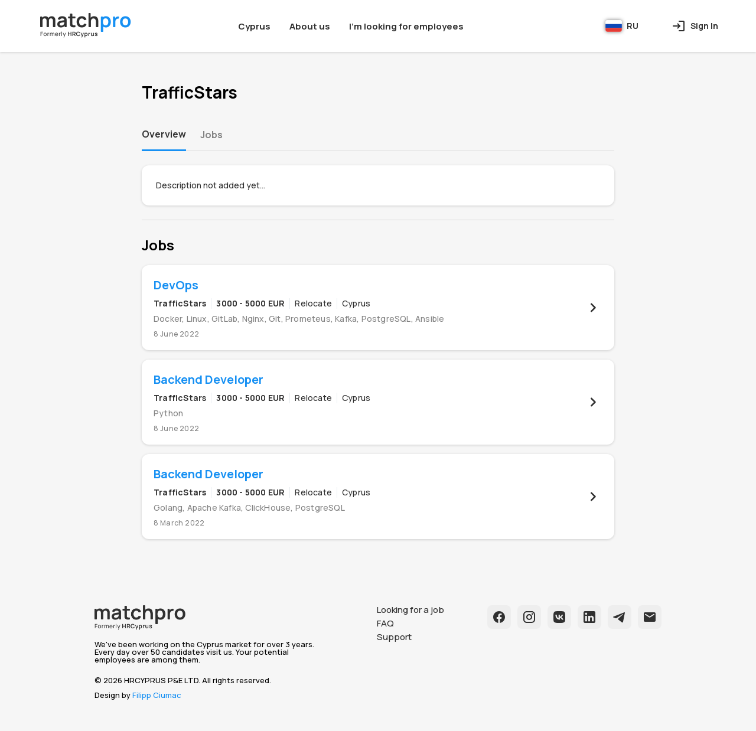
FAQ (385, 623)
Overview (164, 134)
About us (309, 26)
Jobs (211, 134)
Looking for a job (410, 609)
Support (394, 636)
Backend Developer (208, 379)
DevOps (176, 285)
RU (621, 26)
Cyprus (254, 26)
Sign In (695, 26)
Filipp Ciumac (156, 695)
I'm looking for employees (406, 26)
